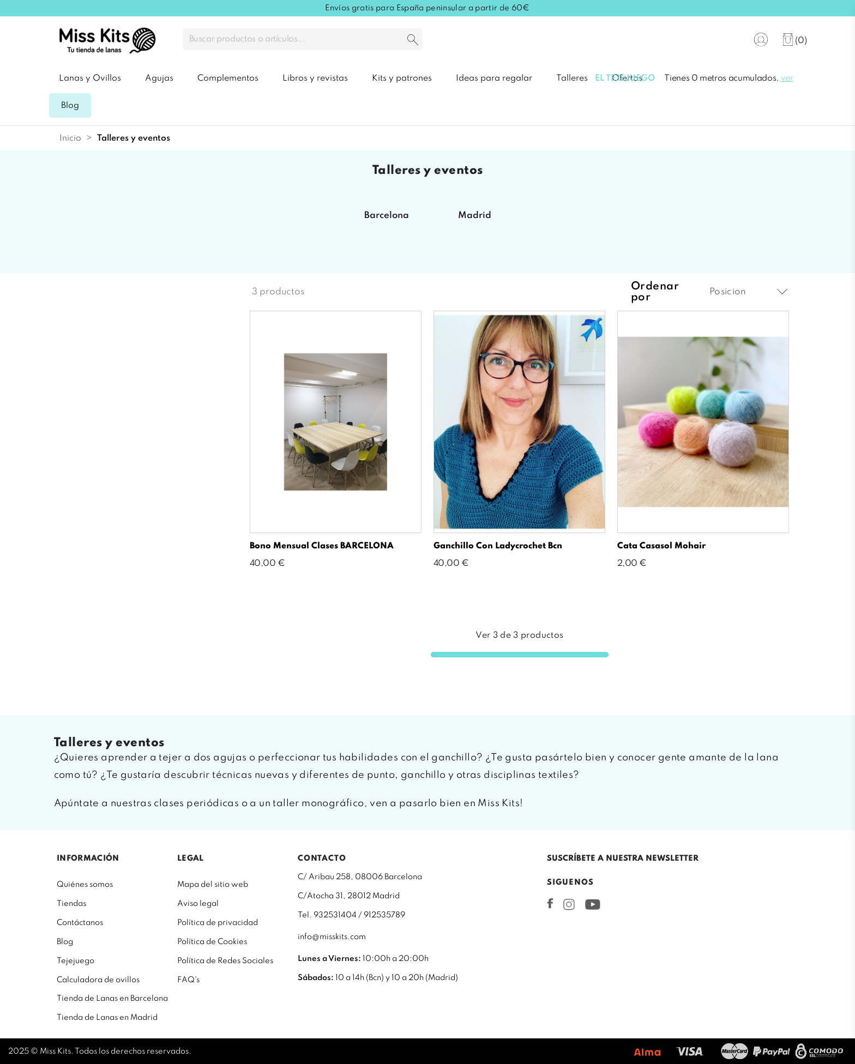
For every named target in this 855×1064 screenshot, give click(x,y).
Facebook (550, 903)
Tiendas (71, 904)
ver (787, 78)
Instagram (569, 904)
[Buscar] (303, 39)
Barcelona (386, 215)
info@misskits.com (332, 937)
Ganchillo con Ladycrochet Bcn (497, 546)
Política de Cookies (212, 942)
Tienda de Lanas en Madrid (107, 1017)
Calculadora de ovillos (98, 980)
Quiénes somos (85, 884)
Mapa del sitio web (212, 884)
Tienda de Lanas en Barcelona (112, 998)
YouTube (592, 904)
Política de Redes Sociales (225, 961)
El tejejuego (625, 78)
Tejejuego (75, 961)
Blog (65, 942)
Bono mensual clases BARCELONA (322, 546)
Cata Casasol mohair (661, 546)
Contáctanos (80, 923)
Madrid (474, 215)
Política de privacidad (217, 923)
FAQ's (188, 980)
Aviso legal (198, 904)
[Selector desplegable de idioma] (727, 40)
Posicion (748, 292)
